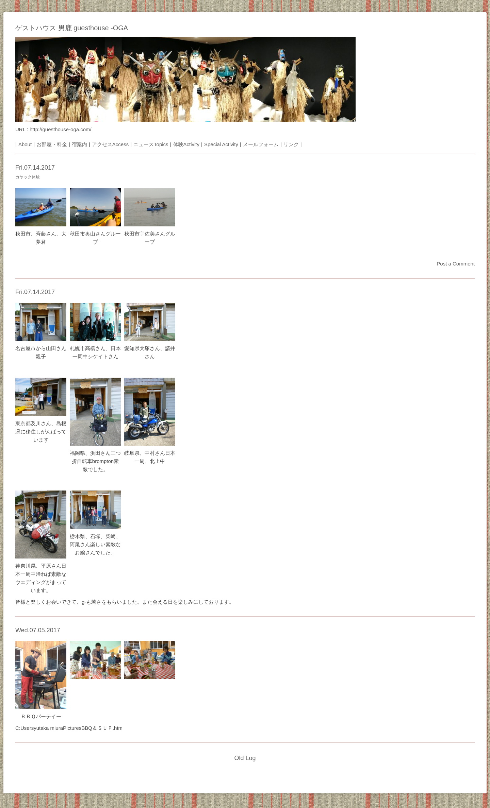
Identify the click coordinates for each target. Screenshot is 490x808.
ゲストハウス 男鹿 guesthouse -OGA (71, 28)
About (25, 144)
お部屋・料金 (51, 144)
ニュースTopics (150, 144)
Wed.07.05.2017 (37, 630)
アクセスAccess (110, 144)
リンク (291, 144)
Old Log (245, 758)
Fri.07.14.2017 (35, 167)
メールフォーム (261, 144)
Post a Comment (456, 264)
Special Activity (221, 144)
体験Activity (186, 144)
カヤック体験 (27, 177)
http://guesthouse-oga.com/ (61, 129)
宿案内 (79, 144)
